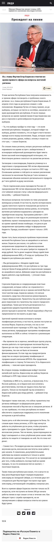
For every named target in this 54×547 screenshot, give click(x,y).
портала (29, 70)
